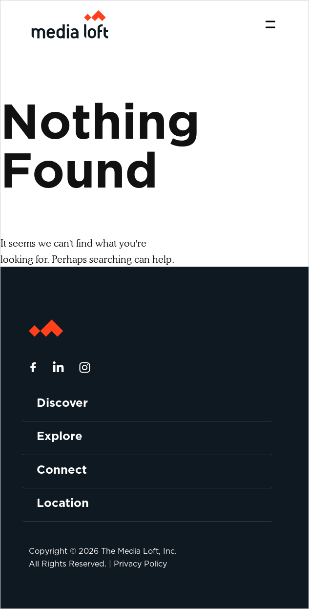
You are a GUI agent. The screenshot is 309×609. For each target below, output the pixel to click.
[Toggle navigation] (270, 24)
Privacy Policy (140, 563)
